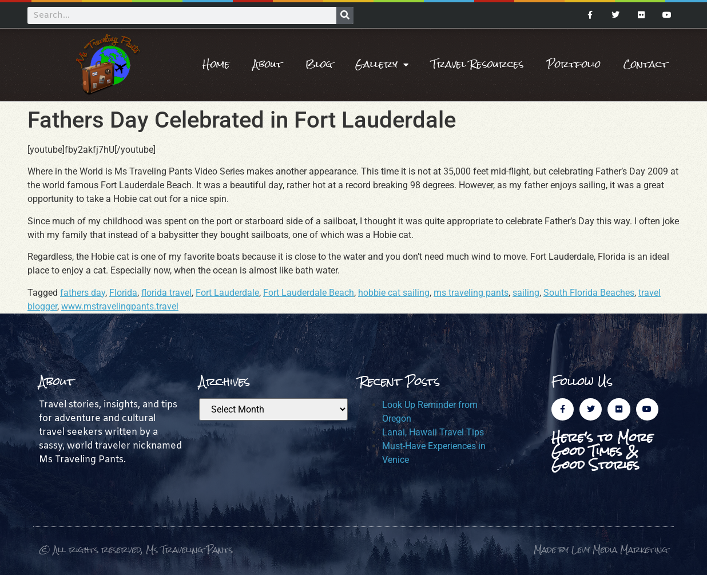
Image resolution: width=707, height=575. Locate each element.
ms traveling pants (471, 292)
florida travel (166, 292)
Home (216, 64)
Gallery (381, 64)
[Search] (345, 15)
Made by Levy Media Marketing (601, 549)
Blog (318, 64)
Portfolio (574, 64)
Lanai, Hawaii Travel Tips (433, 432)
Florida (123, 292)
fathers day (82, 292)
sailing (526, 292)
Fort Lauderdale (227, 292)
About (268, 64)
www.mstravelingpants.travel (119, 306)
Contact (645, 64)
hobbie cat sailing (394, 292)
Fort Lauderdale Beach (308, 292)
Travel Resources (477, 64)
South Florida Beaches (588, 292)
